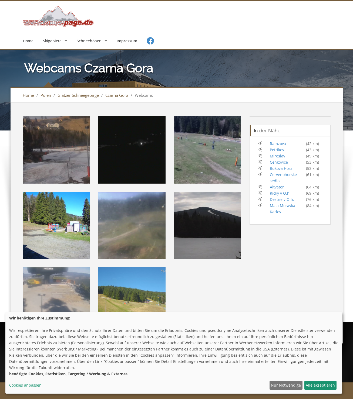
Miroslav (277, 156)
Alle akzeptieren (320, 385)
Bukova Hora (281, 168)
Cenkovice (279, 162)
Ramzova (278, 143)
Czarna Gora (116, 95)
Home (28, 40)
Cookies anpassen (25, 385)
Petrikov (277, 149)
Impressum (127, 40)
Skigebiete (52, 40)
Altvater (277, 187)
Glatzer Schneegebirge (78, 95)
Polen (46, 95)
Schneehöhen (89, 40)
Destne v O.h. (282, 199)
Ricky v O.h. (280, 193)
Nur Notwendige (286, 385)
